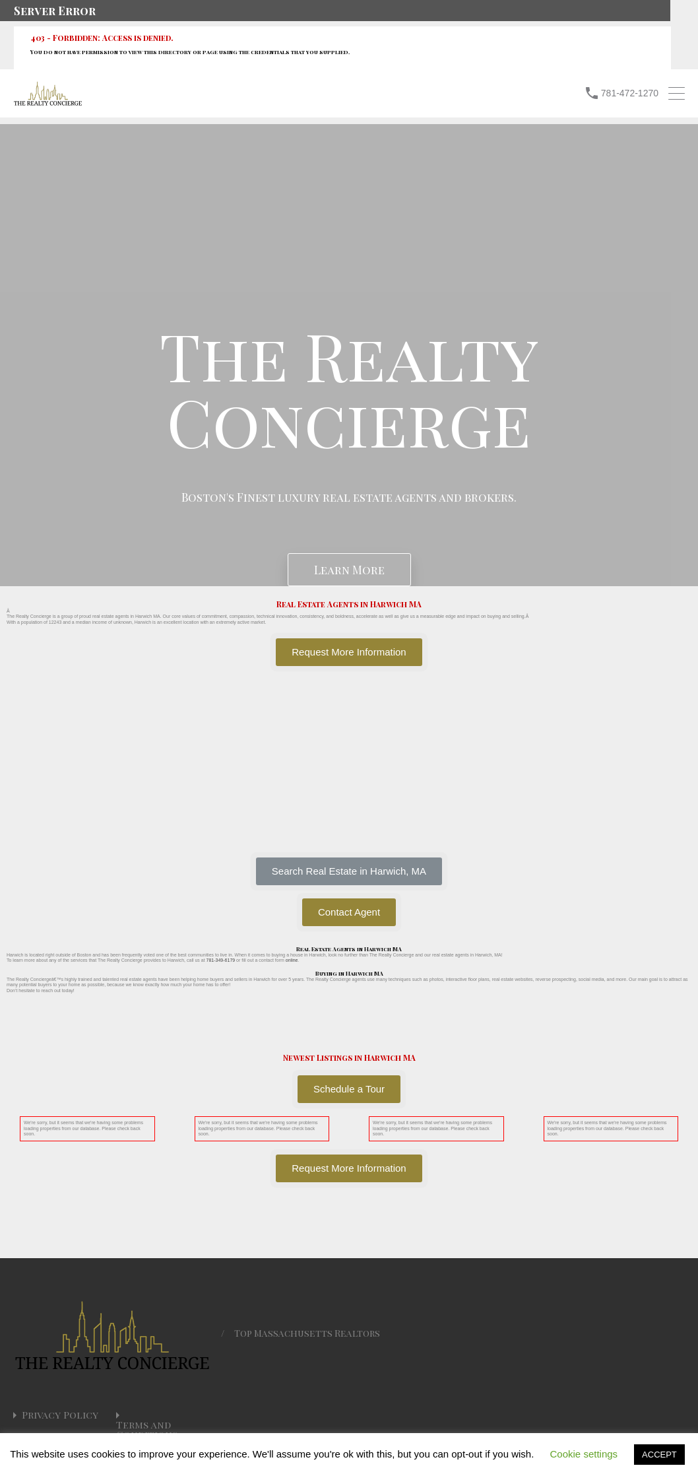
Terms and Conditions (146, 1430)
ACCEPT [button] (659, 1454)
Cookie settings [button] (584, 1453)
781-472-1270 (629, 93)
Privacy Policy (60, 1415)
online (292, 960)
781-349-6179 (221, 960)
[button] (349, 871)
